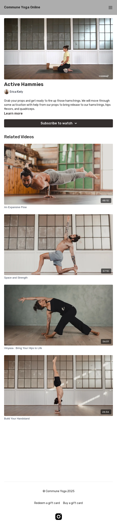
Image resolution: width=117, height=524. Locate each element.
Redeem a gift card (47, 503)
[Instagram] (58, 516)
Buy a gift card (73, 503)
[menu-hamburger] (110, 7)
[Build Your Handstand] (58, 419)
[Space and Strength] (58, 278)
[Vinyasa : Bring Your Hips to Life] (58, 348)
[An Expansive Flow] (58, 207)
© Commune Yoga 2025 (59, 491)
